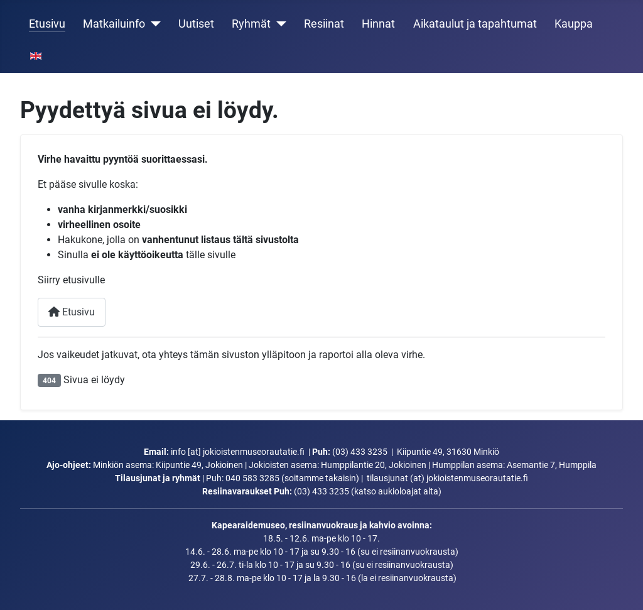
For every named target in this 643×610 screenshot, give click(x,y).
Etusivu (47, 24)
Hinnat (378, 24)
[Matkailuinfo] (153, 24)
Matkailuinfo (114, 24)
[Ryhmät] (278, 24)
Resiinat (324, 24)
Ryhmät (251, 24)
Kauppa (573, 24)
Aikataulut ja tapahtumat (475, 24)
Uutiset (196, 24)
